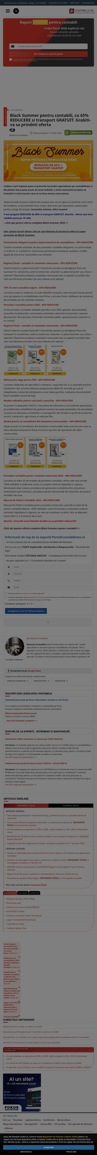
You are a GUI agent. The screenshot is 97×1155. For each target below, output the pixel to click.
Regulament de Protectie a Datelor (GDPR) (60, 1136)
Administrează (26, 1152)
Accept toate (49, 1147)
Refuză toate (71, 1152)
